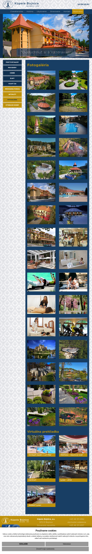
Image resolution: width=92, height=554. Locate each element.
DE (84, 4)
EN (81, 4)
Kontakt (67, 11)
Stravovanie (55, 11)
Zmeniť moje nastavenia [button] (45, 549)
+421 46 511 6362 (76, 519)
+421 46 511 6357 (76, 525)
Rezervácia (77, 11)
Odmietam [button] (67, 544)
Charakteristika (16, 11)
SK (79, 4)
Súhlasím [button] (23, 544)
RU (87, 4)
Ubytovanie (41, 11)
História (30, 11)
